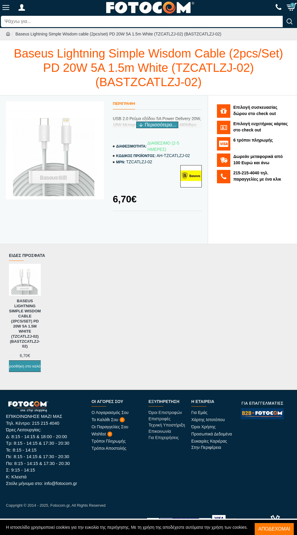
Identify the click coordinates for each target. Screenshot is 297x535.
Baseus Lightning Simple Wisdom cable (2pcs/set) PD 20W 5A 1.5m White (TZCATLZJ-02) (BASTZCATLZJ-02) (25, 323)
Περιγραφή (124, 103)
